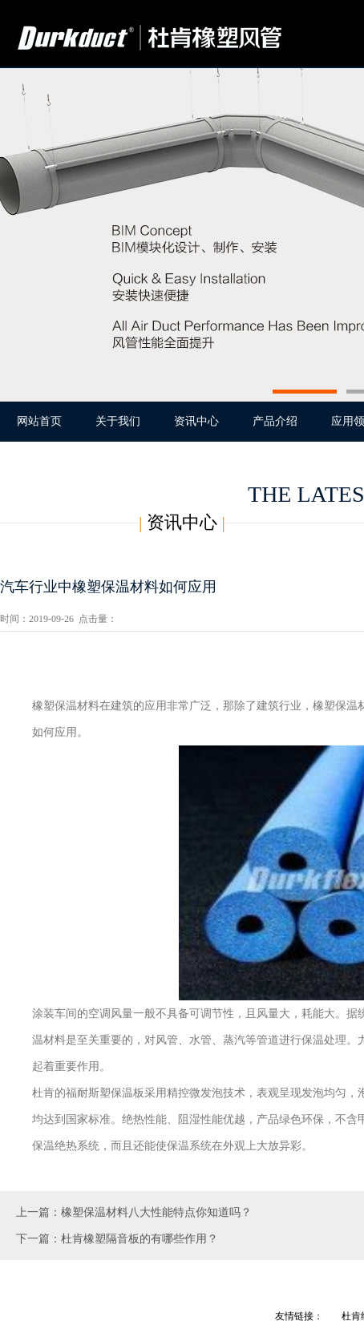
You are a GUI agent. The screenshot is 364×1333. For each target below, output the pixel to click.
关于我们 (117, 421)
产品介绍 (275, 421)
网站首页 (39, 421)
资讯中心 (196, 421)
